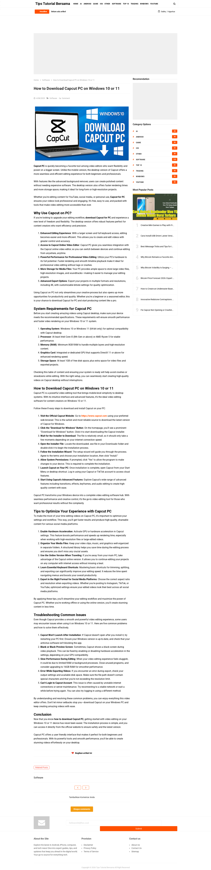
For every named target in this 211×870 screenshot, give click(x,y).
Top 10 (139, 165)
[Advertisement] (105, 53)
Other (139, 154)
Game (138, 143)
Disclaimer (88, 843)
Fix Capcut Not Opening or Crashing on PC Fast (162, 310)
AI (137, 131)
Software (54, 98)
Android (140, 137)
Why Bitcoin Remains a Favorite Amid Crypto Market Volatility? (169, 257)
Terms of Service (91, 849)
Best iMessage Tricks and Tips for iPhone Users (162, 246)
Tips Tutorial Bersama (105, 865)
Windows (140, 176)
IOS (137, 148)
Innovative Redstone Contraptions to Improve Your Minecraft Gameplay (173, 299)
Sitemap (135, 849)
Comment (66, 98)
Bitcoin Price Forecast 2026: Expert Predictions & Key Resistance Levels (173, 278)
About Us (135, 843)
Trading (139, 171)
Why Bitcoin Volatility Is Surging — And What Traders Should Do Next (171, 267)
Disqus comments (82, 809)
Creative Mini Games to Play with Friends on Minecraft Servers (169, 225)
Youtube (140, 182)
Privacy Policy (90, 846)
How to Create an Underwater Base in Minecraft (162, 289)
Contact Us (136, 846)
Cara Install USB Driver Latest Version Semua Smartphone (167, 236)
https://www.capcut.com (94, 415)
